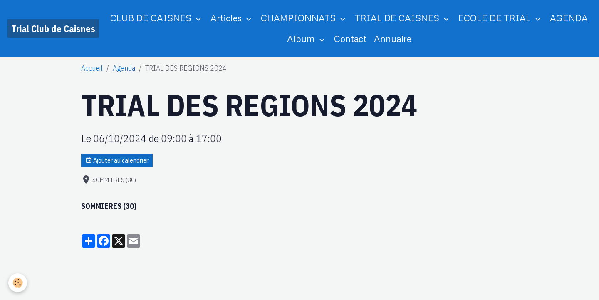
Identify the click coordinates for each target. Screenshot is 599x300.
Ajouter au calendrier (117, 160)
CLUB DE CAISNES (152, 17)
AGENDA (569, 17)
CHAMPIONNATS (299, 17)
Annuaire (392, 38)
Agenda (124, 68)
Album (302, 38)
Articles (227, 17)
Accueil (92, 68)
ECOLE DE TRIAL (495, 17)
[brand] (53, 28)
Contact (350, 38)
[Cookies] (17, 282)
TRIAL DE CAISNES (398, 17)
